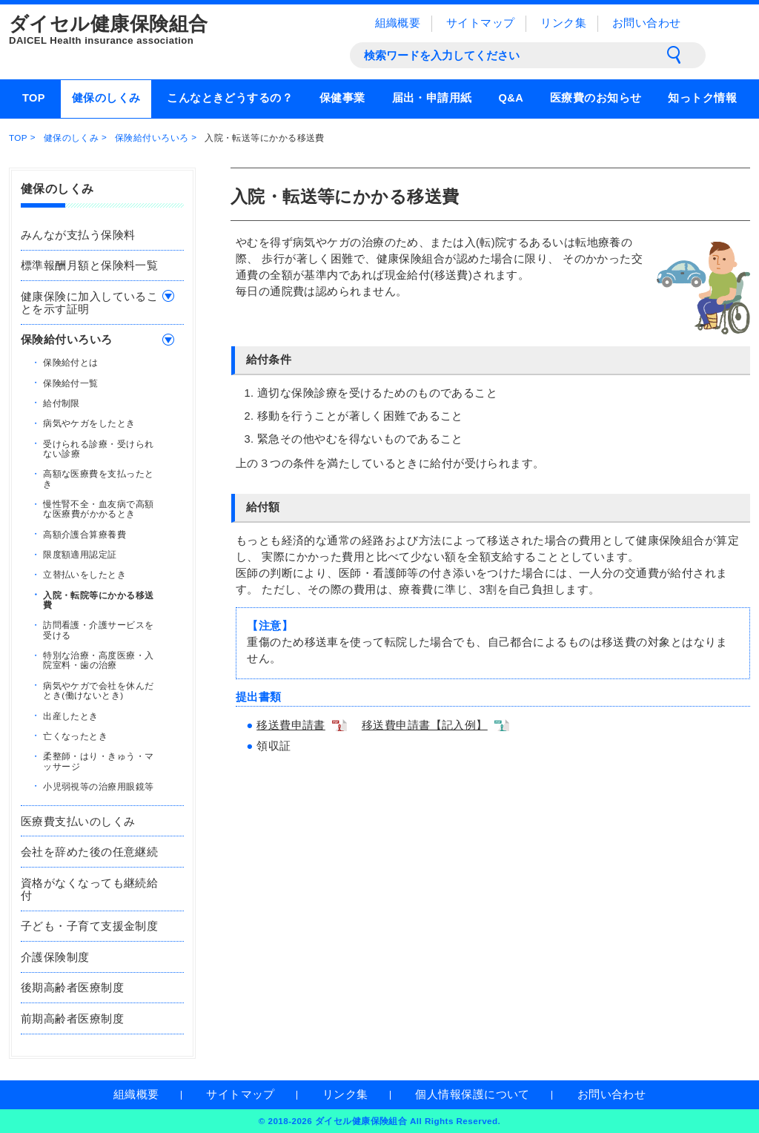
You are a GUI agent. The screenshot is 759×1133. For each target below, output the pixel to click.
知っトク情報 (702, 98)
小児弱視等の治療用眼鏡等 (98, 785)
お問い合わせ (646, 23)
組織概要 (398, 23)
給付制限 (61, 402)
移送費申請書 (290, 725)
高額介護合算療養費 (84, 533)
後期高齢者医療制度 (72, 988)
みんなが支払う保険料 (78, 235)
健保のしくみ (106, 98)
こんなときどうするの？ (230, 98)
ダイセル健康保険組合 (157, 31)
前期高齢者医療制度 (72, 1019)
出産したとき (71, 715)
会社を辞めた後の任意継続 (89, 852)
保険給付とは (71, 362)
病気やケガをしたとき (89, 423)
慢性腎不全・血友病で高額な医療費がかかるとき (98, 508)
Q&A (510, 98)
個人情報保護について (472, 1094)
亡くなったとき (75, 735)
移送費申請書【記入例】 (425, 725)
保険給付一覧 (71, 382)
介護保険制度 (55, 957)
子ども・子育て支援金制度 (89, 926)
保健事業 (342, 98)
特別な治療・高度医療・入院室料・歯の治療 (98, 660)
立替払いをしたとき (84, 574)
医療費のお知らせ (596, 98)
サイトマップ (480, 23)
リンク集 (563, 23)
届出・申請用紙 (432, 98)
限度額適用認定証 (80, 554)
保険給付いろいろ (152, 137)
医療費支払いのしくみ (78, 822)
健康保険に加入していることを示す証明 (89, 303)
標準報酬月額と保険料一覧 (89, 265)
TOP (33, 98)
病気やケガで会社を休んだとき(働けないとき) (98, 689)
